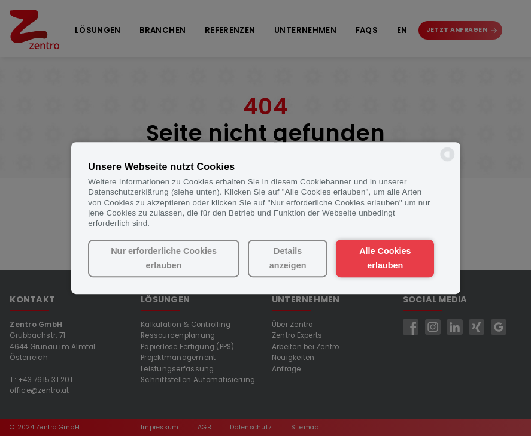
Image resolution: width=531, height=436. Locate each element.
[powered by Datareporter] (447, 160)
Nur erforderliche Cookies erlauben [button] (164, 259)
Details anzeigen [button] (288, 259)
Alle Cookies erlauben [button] (385, 259)
